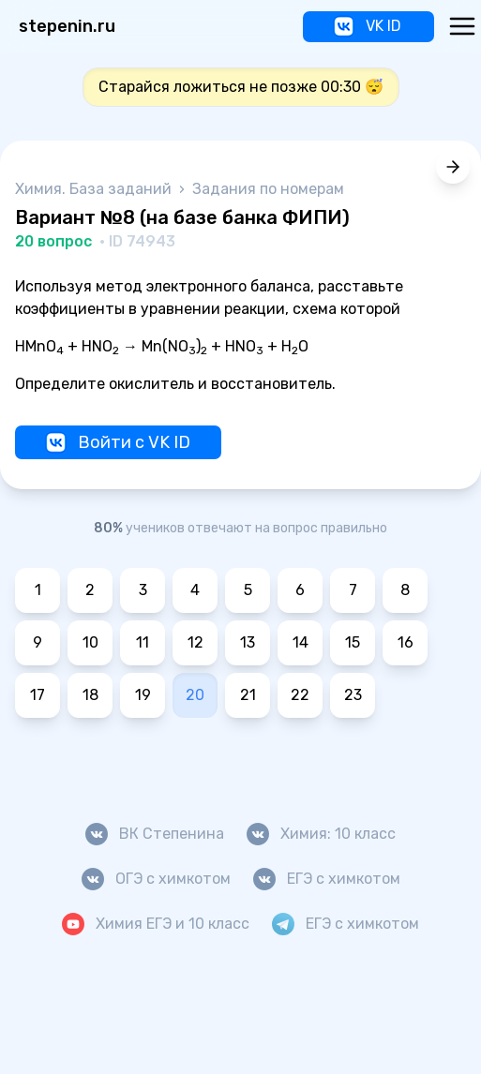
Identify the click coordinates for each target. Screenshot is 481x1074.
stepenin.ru (67, 26)
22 (300, 695)
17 (37, 695)
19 (143, 695)
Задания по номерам (268, 189)
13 (247, 642)
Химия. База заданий (95, 189)
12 (195, 642)
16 (405, 642)
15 (352, 642)
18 (90, 695)
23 (353, 695)
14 (300, 642)
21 (248, 695)
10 (90, 642)
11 (142, 642)
